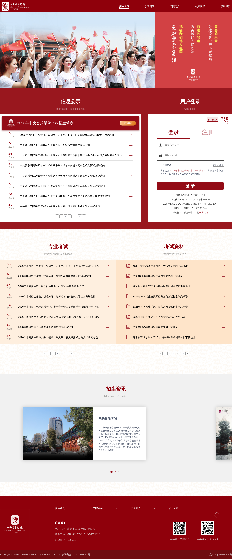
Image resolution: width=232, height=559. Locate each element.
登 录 (190, 186)
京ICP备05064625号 (220, 554)
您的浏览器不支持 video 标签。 (58, 433)
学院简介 (175, 6)
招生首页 (124, 6)
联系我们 (225, 6)
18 (67, 353)
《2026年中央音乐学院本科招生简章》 (187, 170)
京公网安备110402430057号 (74, 554)
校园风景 (200, 6)
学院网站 (149, 6)
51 (80, 216)
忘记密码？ (218, 165)
